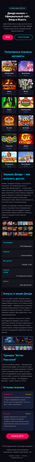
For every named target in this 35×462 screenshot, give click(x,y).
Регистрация (23, 37)
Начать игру (17, 436)
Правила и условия (14, 456)
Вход (8, 37)
